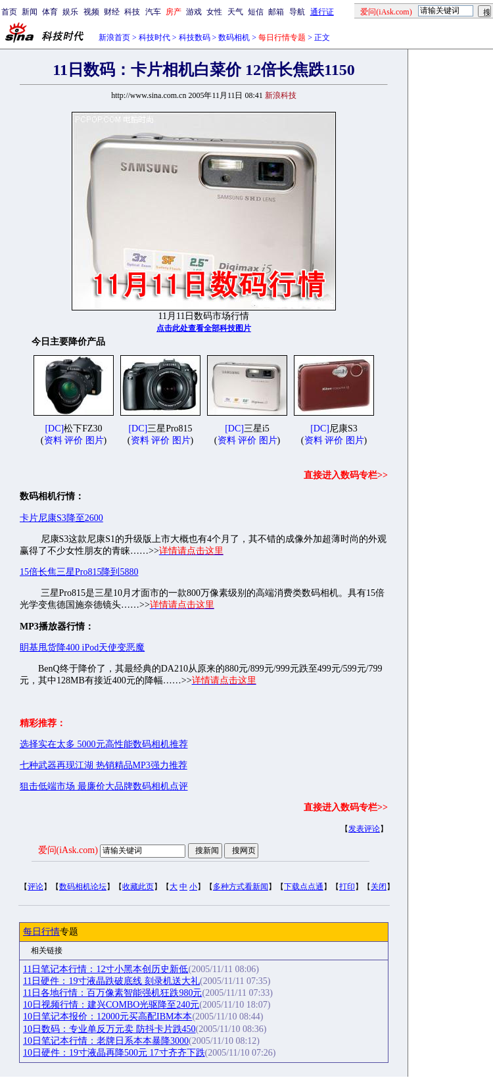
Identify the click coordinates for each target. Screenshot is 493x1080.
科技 (132, 11)
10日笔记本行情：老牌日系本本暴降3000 (106, 1041)
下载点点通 (303, 886)
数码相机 (234, 37)
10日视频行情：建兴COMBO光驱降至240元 (111, 1005)
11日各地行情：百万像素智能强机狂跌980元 (112, 993)
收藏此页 (138, 886)
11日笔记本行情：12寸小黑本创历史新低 (105, 969)
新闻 (29, 11)
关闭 (379, 886)
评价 (73, 440)
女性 (214, 11)
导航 (297, 11)
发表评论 (364, 828)
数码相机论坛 (82, 886)
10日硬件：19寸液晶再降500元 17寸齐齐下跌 (114, 1053)
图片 (94, 440)
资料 (53, 440)
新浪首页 (114, 37)
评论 (35, 886)
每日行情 (41, 932)
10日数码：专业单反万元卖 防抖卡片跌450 (109, 1029)
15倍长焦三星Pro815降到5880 (79, 572)
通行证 (322, 11)
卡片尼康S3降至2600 (61, 518)
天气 (235, 11)
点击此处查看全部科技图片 (203, 328)
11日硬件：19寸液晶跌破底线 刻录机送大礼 (111, 981)
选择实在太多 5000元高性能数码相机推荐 (104, 744)
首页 (9, 11)
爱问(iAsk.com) (68, 850)
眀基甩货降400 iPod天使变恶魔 (82, 647)
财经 (112, 11)
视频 (91, 11)
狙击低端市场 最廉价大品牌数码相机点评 (104, 786)
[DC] (54, 428)
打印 (347, 886)
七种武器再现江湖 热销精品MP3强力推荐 (103, 765)
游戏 (194, 11)
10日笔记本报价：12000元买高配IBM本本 (107, 1016)
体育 (50, 11)
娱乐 (70, 11)
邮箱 (276, 11)
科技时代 (154, 37)
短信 (256, 11)
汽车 (153, 11)
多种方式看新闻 (240, 886)
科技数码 (194, 37)
